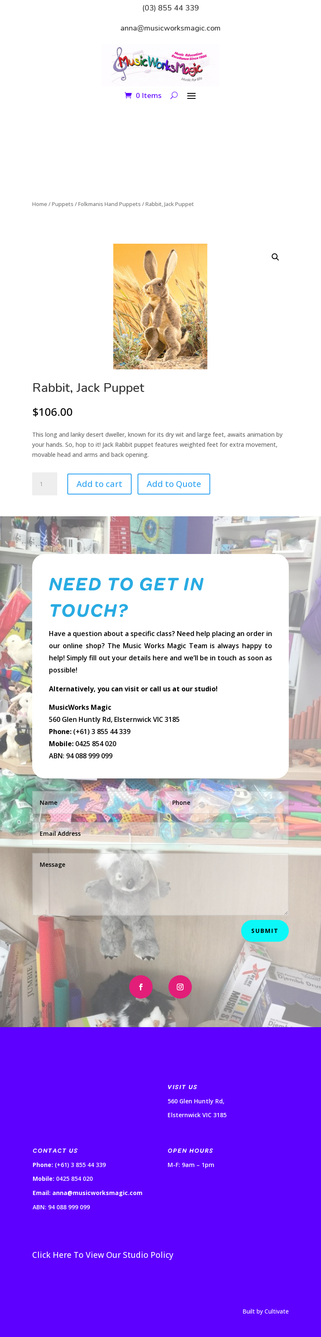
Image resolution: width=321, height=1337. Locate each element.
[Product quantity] (44, 484)
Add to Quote (174, 483)
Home (39, 204)
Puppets (63, 204)
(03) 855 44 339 (170, 8)
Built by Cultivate (265, 1311)
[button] (275, 257)
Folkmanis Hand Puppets (109, 204)
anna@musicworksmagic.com (170, 28)
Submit (265, 931)
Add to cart (99, 483)
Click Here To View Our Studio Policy (102, 1254)
